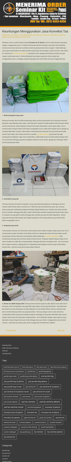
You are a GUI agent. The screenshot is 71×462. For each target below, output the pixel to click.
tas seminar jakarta (13, 37)
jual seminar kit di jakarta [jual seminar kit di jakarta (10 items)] (49, 387)
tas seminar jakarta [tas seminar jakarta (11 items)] (54, 432)
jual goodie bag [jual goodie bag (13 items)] (47, 376)
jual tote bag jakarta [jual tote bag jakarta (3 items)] (34, 407)
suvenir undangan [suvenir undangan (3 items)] (10, 432)
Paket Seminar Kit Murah (10, 348)
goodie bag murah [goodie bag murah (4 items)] (10, 376)
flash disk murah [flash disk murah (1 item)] (41, 367)
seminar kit (5, 456)
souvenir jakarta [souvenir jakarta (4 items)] (25, 422)
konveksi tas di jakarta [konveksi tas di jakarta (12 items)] (50, 412)
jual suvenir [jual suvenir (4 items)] (26, 397)
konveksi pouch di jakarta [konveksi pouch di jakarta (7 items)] (13, 412)
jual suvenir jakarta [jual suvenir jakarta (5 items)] (10, 402)
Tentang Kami (6, 353)
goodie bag (5, 450)
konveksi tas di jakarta (49, 35)
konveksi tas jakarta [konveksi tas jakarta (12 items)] (12, 418)
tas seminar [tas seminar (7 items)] (38, 432)
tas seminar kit (25, 37)
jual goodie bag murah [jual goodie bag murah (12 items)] (13, 387)
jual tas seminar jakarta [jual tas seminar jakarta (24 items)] (50, 402)
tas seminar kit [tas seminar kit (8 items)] (9, 437)
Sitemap (5, 351)
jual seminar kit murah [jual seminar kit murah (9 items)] (41, 392)
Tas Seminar (15, 35)
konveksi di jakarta (27, 35)
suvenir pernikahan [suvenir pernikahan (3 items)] (47, 427)
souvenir (5, 459)
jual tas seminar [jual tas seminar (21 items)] (28, 402)
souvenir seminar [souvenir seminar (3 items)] (56, 422)
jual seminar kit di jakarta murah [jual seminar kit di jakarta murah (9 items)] (16, 392)
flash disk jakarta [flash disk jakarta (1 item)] (27, 367)
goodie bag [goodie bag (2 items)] (31, 371)
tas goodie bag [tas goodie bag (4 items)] (25, 432)
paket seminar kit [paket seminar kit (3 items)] (30, 418)
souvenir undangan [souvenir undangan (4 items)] (10, 427)
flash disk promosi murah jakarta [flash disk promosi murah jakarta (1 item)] (14, 371)
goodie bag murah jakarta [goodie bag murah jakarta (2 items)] (28, 376)
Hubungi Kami (6, 345)
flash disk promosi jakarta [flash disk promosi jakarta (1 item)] (58, 367)
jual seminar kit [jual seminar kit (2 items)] (31, 387)
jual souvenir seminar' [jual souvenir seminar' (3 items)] (11, 397)
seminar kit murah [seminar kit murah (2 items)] (10, 422)
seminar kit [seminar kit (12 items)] (60, 418)
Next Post (61, 330)
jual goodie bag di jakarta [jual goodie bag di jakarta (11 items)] (14, 381)
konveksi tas (6, 35)
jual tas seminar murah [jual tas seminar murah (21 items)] (13, 407)
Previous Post (10, 330)
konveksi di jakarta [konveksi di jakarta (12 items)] (52, 407)
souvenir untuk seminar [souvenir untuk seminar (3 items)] (29, 427)
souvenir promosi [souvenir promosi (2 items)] (40, 422)
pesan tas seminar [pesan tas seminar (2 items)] (45, 418)
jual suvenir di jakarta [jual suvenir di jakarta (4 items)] (41, 397)
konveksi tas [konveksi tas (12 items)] (32, 412)
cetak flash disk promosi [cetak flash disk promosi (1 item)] (11, 367)
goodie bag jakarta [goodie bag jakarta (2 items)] (45, 371)
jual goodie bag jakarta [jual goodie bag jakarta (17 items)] (37, 381)
